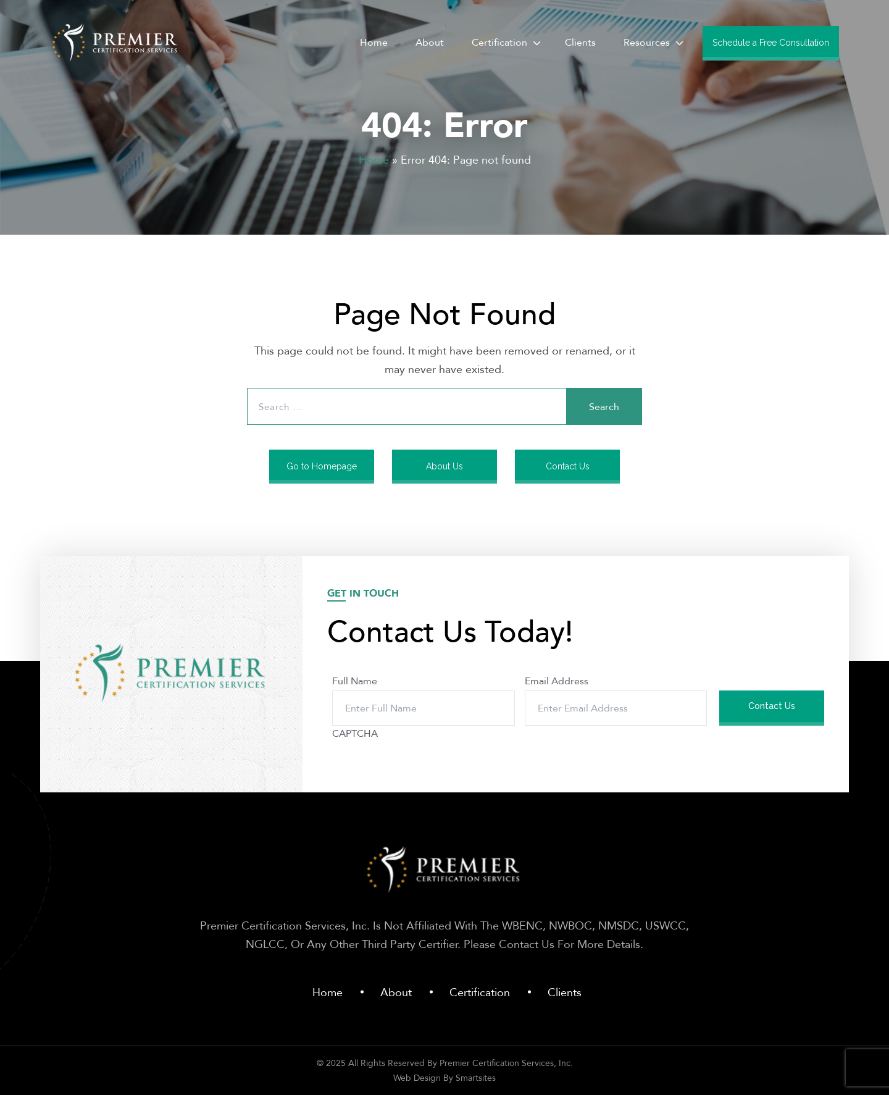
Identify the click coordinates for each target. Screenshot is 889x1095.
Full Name (354, 680)
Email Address (556, 680)
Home (374, 159)
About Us (444, 466)
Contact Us (568, 466)
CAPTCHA (355, 733)
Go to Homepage (321, 466)
